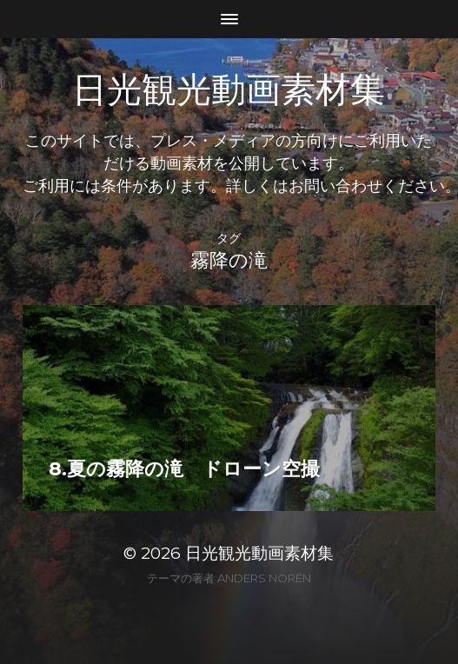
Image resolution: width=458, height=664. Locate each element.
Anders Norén (264, 578)
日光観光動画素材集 (228, 90)
